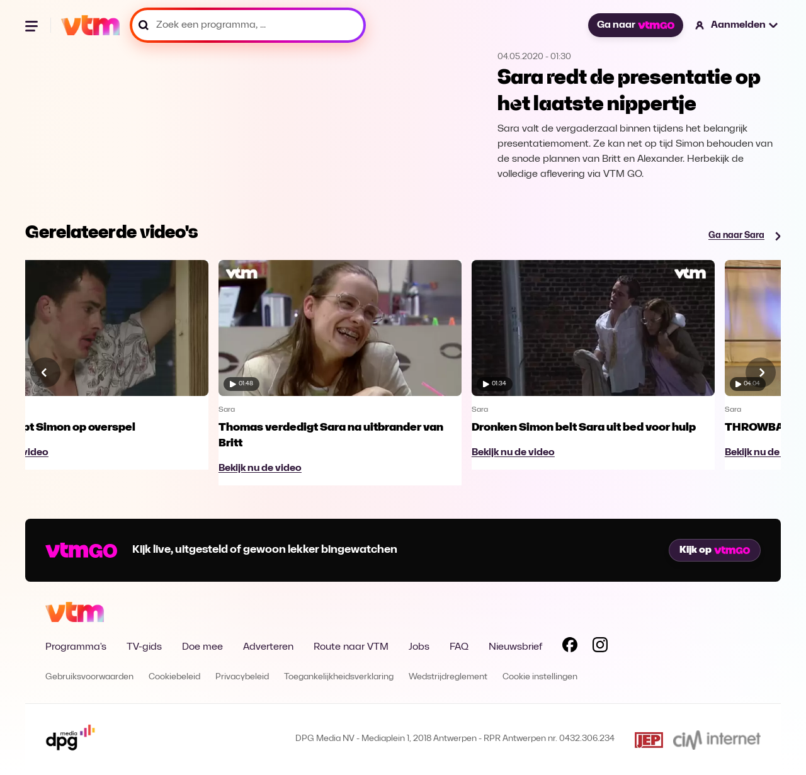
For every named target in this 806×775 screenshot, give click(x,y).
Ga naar (635, 25)
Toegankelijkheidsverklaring (339, 677)
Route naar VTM (351, 647)
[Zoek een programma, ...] (247, 25)
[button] (737, 25)
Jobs (419, 647)
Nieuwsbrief (515, 647)
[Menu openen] (32, 25)
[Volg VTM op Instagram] (600, 647)
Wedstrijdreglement (448, 677)
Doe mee (202, 647)
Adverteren (268, 647)
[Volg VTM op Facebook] (569, 647)
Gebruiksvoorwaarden (89, 677)
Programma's (75, 647)
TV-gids (144, 647)
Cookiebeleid (174, 677)
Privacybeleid (242, 677)
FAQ (459, 647)
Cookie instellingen (539, 677)
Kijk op (714, 550)
